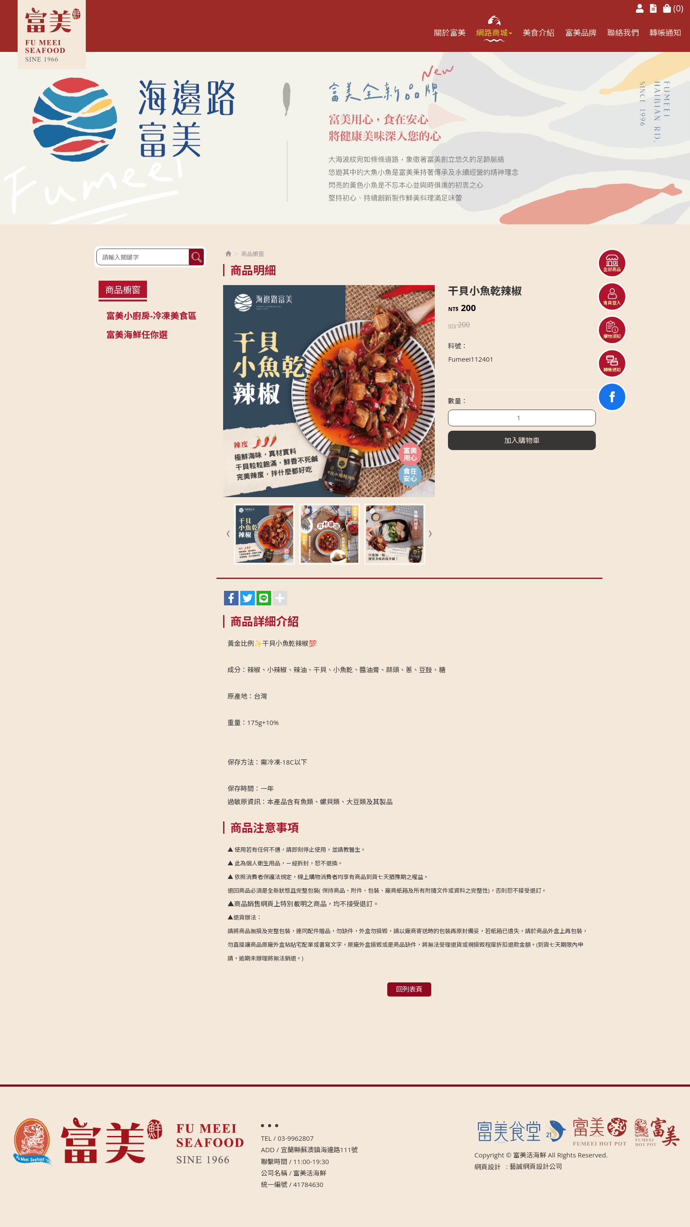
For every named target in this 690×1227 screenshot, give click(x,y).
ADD (268, 1149)
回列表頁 (409, 989)
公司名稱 (274, 1172)
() (673, 8)
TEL (266, 1138)
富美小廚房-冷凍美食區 (151, 316)
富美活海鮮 (52, 34)
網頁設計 (487, 1166)
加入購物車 (522, 440)
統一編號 (274, 1184)
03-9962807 (296, 1138)
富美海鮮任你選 (137, 335)
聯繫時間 (274, 1161)
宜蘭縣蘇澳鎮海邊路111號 (319, 1149)
